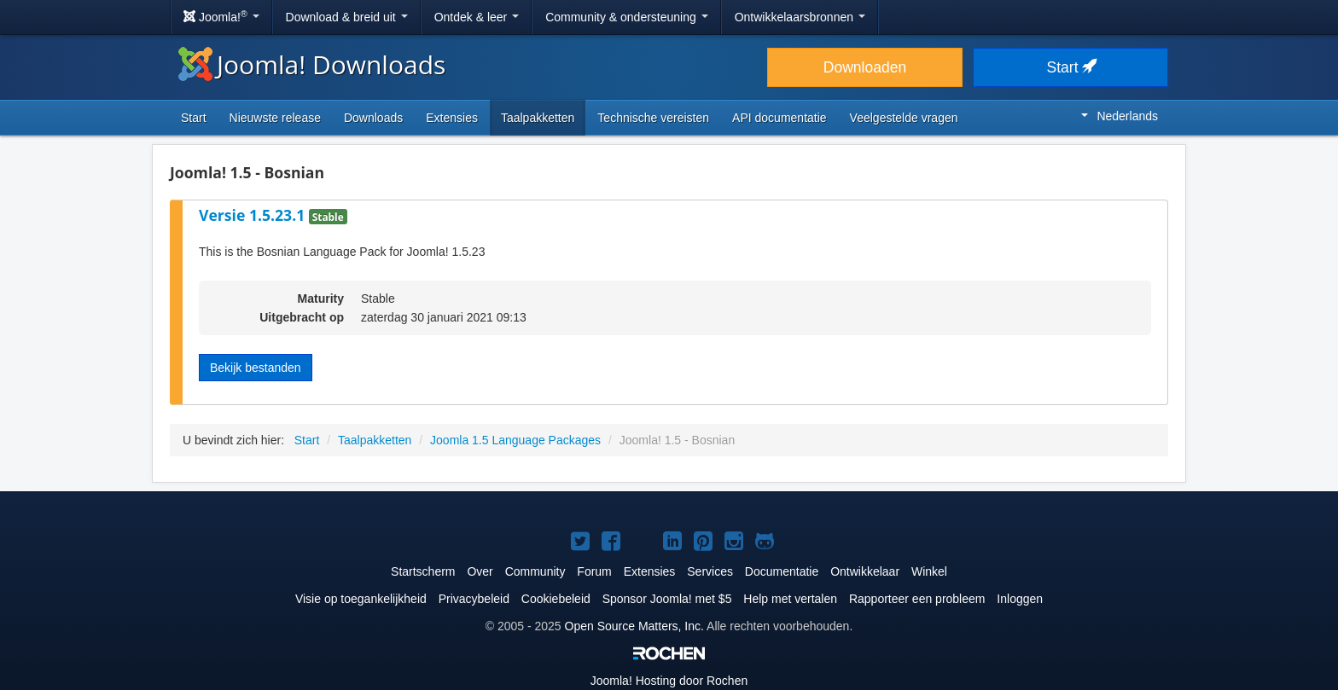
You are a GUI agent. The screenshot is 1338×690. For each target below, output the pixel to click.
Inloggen (1020, 599)
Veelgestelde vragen (904, 118)
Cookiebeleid (555, 599)
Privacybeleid (474, 599)
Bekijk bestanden (255, 367)
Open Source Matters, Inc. (634, 626)
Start (1071, 67)
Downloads (373, 118)
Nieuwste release (275, 118)
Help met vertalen (790, 599)
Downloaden (864, 67)
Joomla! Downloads (311, 64)
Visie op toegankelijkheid (361, 599)
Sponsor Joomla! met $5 (667, 599)
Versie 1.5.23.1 (254, 215)
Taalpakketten (537, 118)
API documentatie (779, 118)
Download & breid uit (347, 17)
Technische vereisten (653, 118)
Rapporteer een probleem (917, 599)
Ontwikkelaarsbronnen (800, 17)
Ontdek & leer (477, 17)
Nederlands (1119, 116)
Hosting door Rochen (669, 680)
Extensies (452, 118)
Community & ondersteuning (626, 17)
